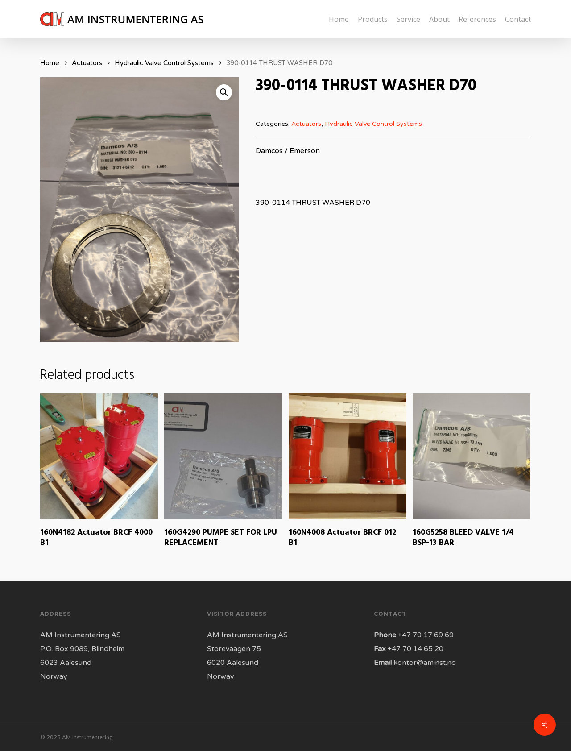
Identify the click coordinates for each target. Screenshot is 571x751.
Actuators (87, 63)
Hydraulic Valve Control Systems (164, 63)
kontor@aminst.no (424, 662)
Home (49, 63)
